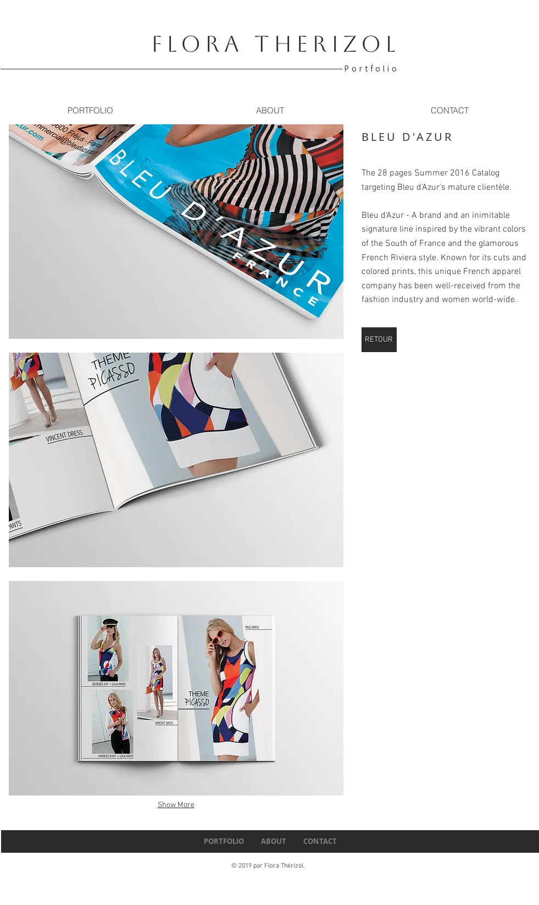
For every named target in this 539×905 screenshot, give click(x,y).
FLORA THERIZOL (276, 44)
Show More (176, 805)
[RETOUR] (379, 339)
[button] (176, 231)
